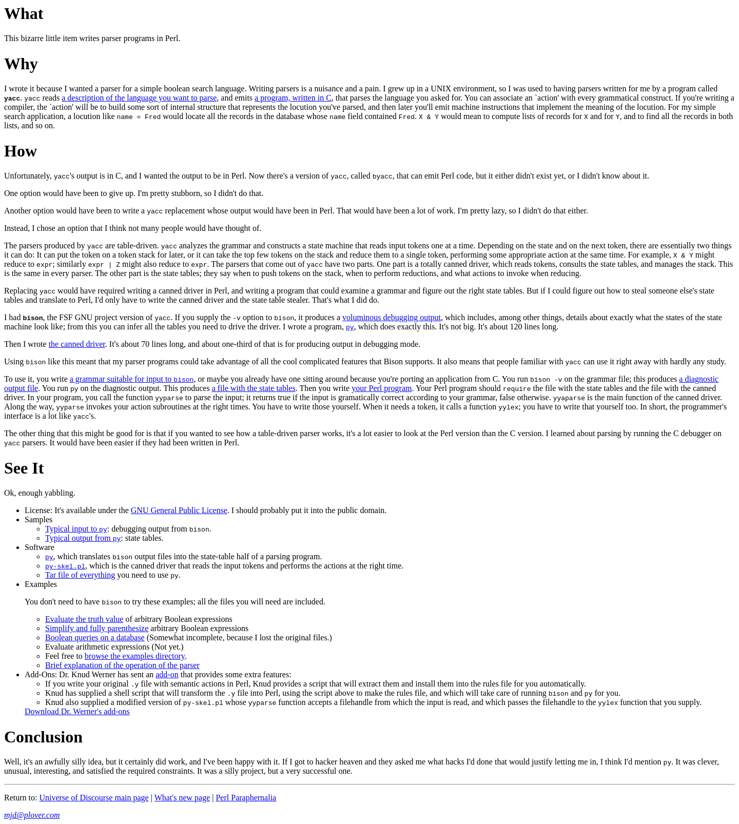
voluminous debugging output (391, 317)
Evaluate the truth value (84, 619)
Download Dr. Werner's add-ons (77, 711)
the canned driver (77, 344)
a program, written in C (293, 97)
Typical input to (76, 528)
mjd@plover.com (32, 815)
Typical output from (83, 538)
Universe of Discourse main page (93, 797)
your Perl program (382, 388)
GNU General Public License (179, 510)
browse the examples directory (135, 656)
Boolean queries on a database (95, 637)
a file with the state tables (254, 388)
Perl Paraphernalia (246, 797)
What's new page (182, 797)
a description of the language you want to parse (139, 97)
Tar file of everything (80, 575)
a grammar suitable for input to (132, 379)
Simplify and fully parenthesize (96, 628)
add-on (166, 674)
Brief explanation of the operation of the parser (122, 665)
